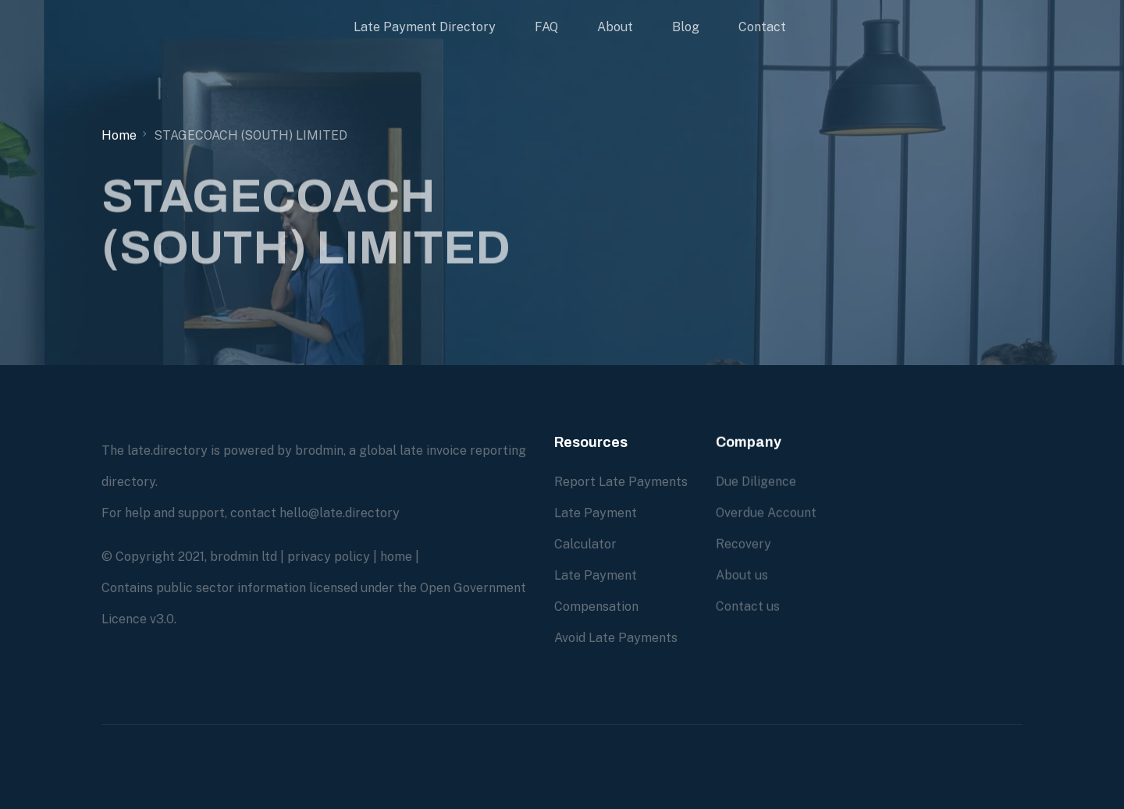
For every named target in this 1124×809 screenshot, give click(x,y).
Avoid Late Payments (616, 637)
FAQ (546, 27)
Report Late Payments (621, 481)
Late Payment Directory (425, 27)
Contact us (748, 606)
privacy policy (328, 556)
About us (742, 575)
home (396, 556)
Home (119, 135)
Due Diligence (756, 481)
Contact (762, 27)
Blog (685, 27)
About (615, 27)
